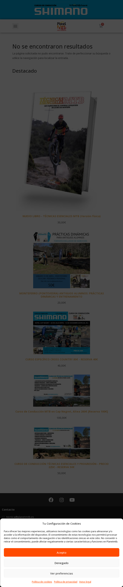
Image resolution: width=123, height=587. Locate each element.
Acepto (61, 552)
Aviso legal (85, 581)
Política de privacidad (65, 581)
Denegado (61, 563)
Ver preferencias (61, 573)
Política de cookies (42, 581)
